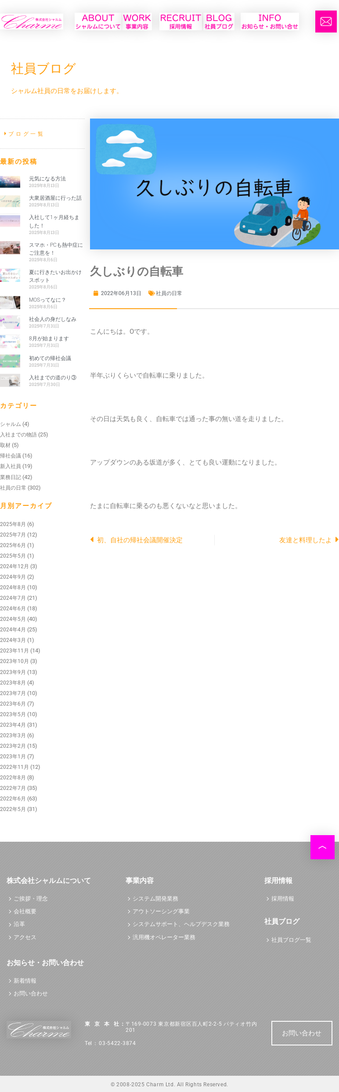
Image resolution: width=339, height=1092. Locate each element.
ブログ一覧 (26, 134)
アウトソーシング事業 (161, 911)
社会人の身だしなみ (52, 319)
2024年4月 (13, 630)
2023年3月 (13, 735)
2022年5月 (13, 809)
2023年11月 (14, 651)
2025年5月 (13, 556)
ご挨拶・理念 (31, 898)
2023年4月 (13, 725)
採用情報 (282, 898)
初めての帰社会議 (50, 358)
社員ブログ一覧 (291, 940)
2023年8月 (13, 683)
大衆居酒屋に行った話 (55, 198)
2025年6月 (13, 545)
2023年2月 (13, 746)
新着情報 (25, 980)
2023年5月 (13, 714)
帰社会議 (10, 456)
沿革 (19, 924)
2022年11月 (14, 767)
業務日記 (10, 477)
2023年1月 (13, 756)
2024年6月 (13, 608)
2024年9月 (13, 577)
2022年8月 (13, 778)
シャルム (10, 424)
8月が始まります (49, 338)
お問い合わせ (31, 993)
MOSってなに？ (47, 300)
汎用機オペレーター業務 (164, 937)
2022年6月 (13, 799)
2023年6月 (13, 704)
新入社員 (10, 466)
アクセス (25, 937)
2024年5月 (13, 619)
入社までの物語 (18, 435)
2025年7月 (13, 535)
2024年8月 (13, 587)
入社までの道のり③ (52, 378)
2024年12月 (14, 566)
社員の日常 (13, 488)
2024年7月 (13, 598)
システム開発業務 (155, 898)
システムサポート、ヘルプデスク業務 (181, 924)
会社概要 (25, 911)
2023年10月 (14, 661)
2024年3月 (13, 640)
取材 (5, 445)
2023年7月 (13, 693)
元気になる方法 (47, 179)
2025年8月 (13, 524)
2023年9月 (13, 672)
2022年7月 (13, 788)
